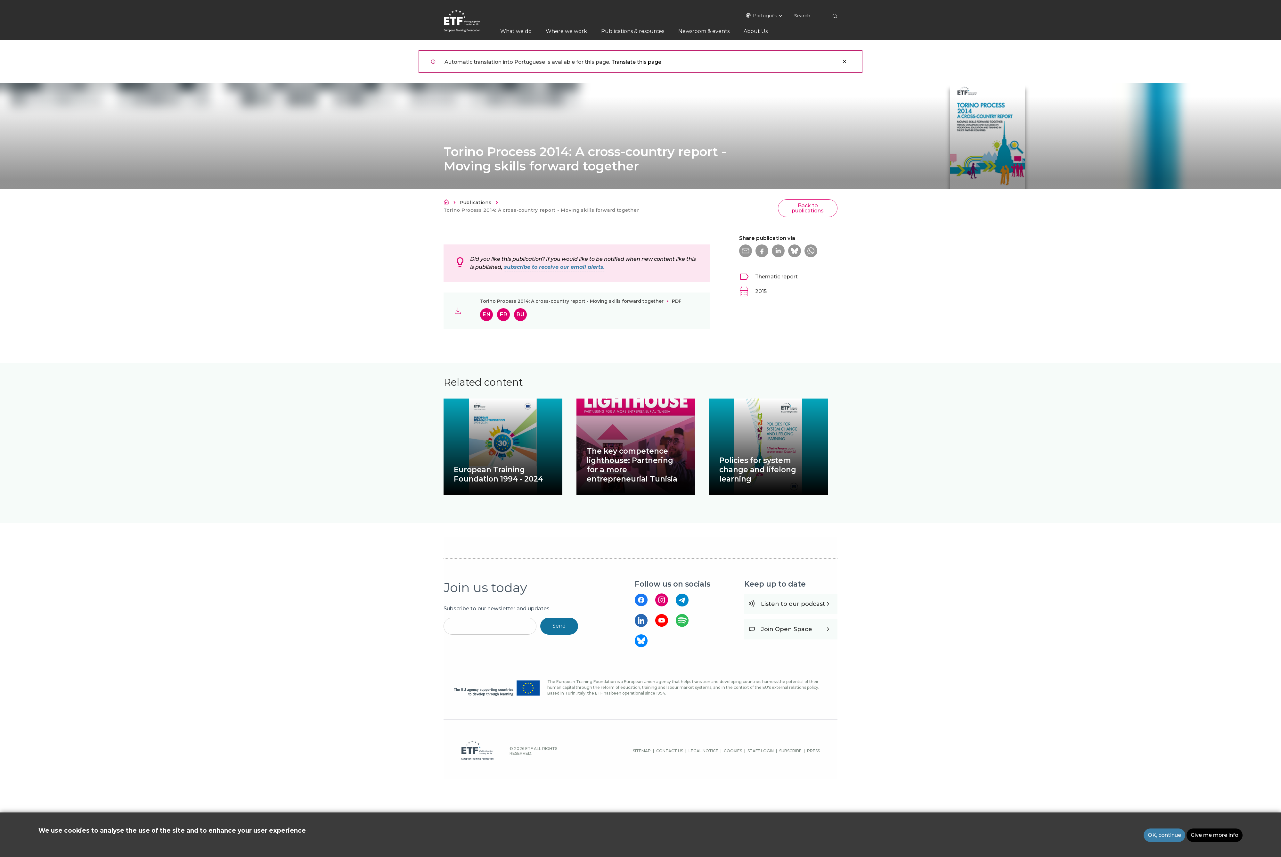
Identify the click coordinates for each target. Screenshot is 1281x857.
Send (559, 626)
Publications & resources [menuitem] (632, 31)
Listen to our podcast (793, 603)
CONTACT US (669, 750)
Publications (475, 202)
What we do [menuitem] (516, 31)
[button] (745, 250)
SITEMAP (642, 750)
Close (844, 61)
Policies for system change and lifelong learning (757, 469)
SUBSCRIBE (790, 750)
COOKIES (733, 750)
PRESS (813, 750)
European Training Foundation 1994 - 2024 (498, 474)
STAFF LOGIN (760, 750)
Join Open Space (786, 629)
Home (448, 203)
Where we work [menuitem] (566, 31)
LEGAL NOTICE (703, 750)
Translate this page (636, 62)
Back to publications (808, 208)
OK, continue (1164, 835)
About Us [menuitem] (756, 31)
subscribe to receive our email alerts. (554, 267)
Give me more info (1214, 835)
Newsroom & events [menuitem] (704, 31)
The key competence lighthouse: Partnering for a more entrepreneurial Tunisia (632, 465)
